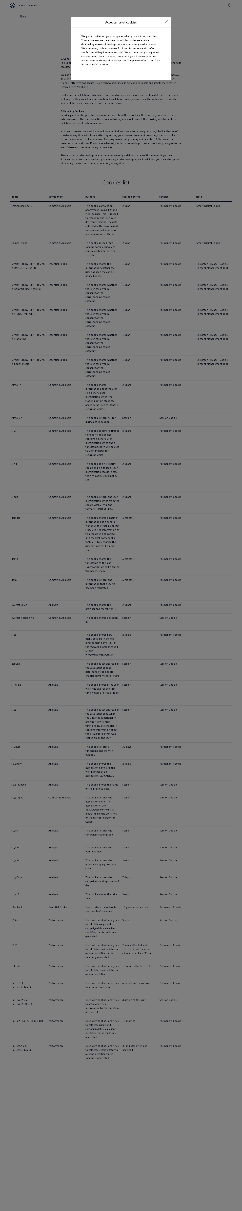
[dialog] (121, 605)
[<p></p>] (166, 21)
